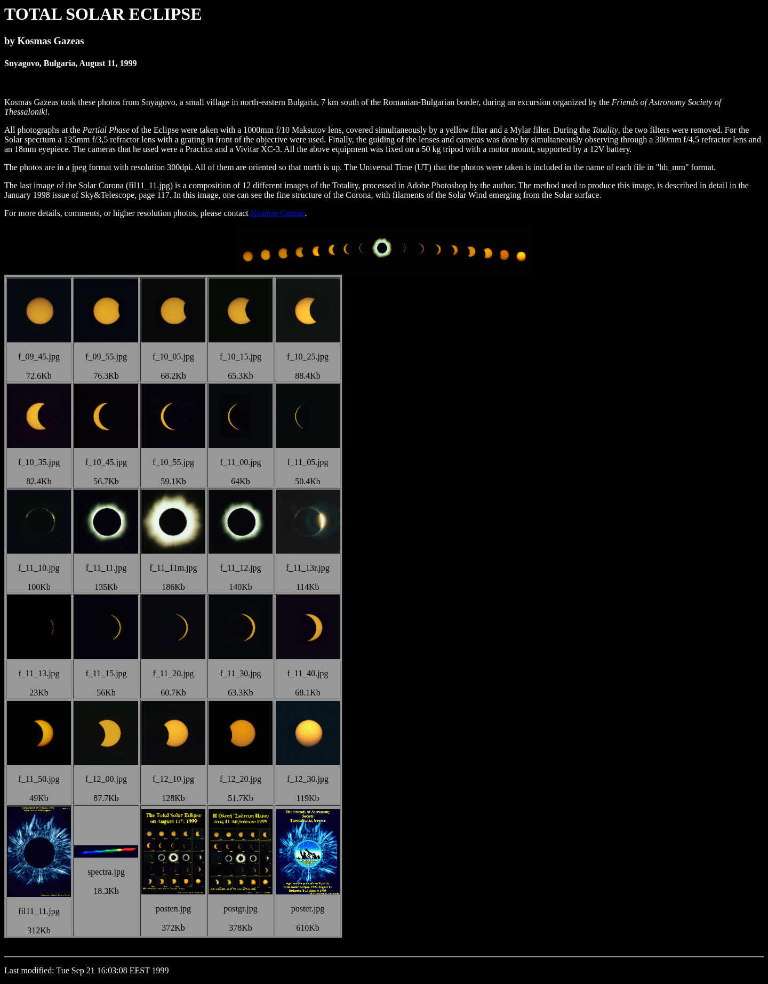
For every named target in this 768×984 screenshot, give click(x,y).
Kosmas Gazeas (278, 213)
